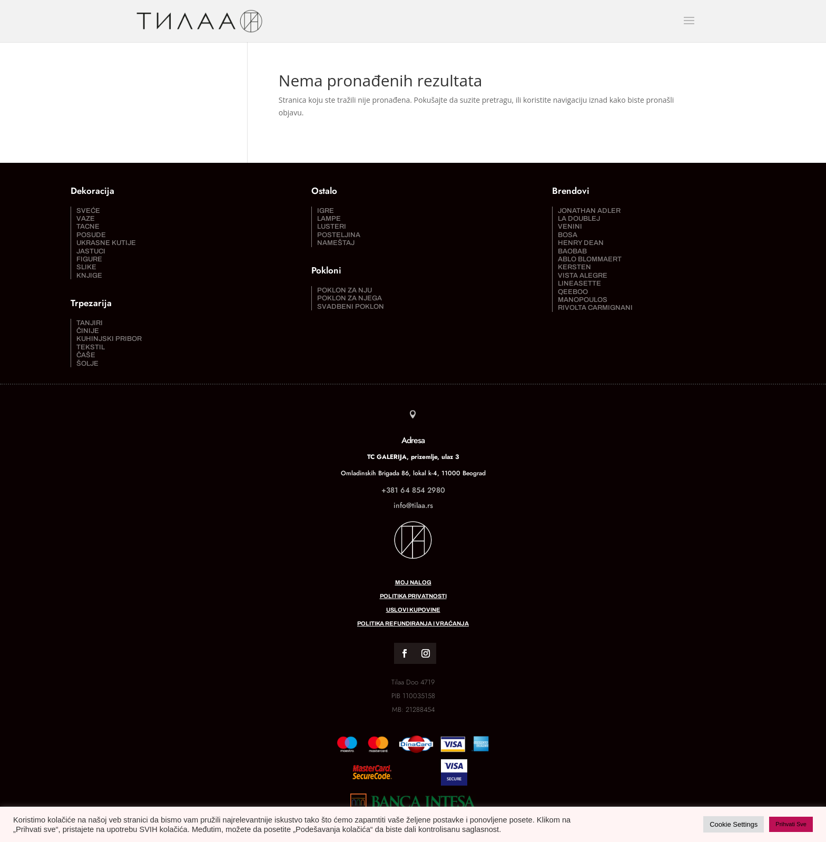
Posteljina (338, 235)
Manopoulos (582, 299)
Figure (89, 259)
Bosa (567, 235)
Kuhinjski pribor (109, 338)
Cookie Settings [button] (734, 824)
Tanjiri (89, 323)
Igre (325, 210)
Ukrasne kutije (106, 243)
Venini (570, 226)
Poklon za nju (344, 290)
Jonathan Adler (589, 210)
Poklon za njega (349, 298)
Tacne (88, 226)
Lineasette (579, 283)
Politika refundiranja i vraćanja (413, 623)
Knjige (89, 275)
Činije (87, 331)
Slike (86, 267)
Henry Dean (581, 243)
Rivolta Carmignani (595, 307)
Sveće (88, 210)
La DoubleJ (579, 218)
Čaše (85, 355)
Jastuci (90, 251)
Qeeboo (573, 292)
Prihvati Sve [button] (791, 824)
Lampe (329, 218)
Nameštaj (336, 243)
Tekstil (90, 347)
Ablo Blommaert (590, 259)
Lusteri (331, 226)
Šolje (87, 363)
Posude (91, 235)
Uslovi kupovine (413, 609)
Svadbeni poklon (350, 306)
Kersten (574, 267)
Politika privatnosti (413, 596)
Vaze (85, 218)
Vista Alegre (582, 275)
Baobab (572, 251)
